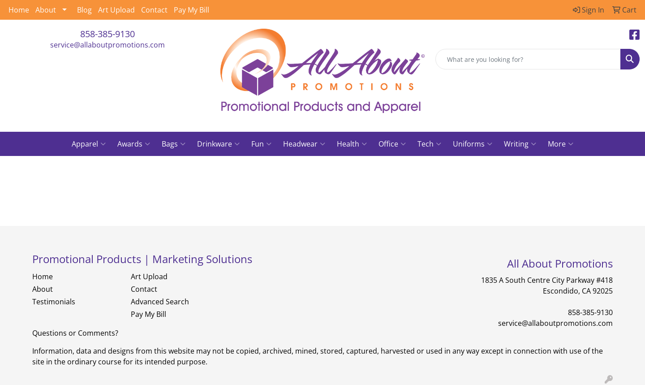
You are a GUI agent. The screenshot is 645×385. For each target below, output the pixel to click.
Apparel (89, 143)
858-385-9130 (107, 34)
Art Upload (116, 10)
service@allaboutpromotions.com (107, 45)
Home (19, 10)
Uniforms (472, 143)
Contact (154, 10)
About (45, 10)
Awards (133, 143)
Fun (261, 143)
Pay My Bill (191, 10)
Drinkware (218, 143)
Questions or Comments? (75, 333)
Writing (520, 143)
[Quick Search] (528, 59)
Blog (84, 10)
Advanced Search (160, 302)
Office (392, 143)
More (560, 143)
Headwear (304, 143)
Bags (173, 143)
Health (352, 143)
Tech (429, 143)
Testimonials (53, 302)
